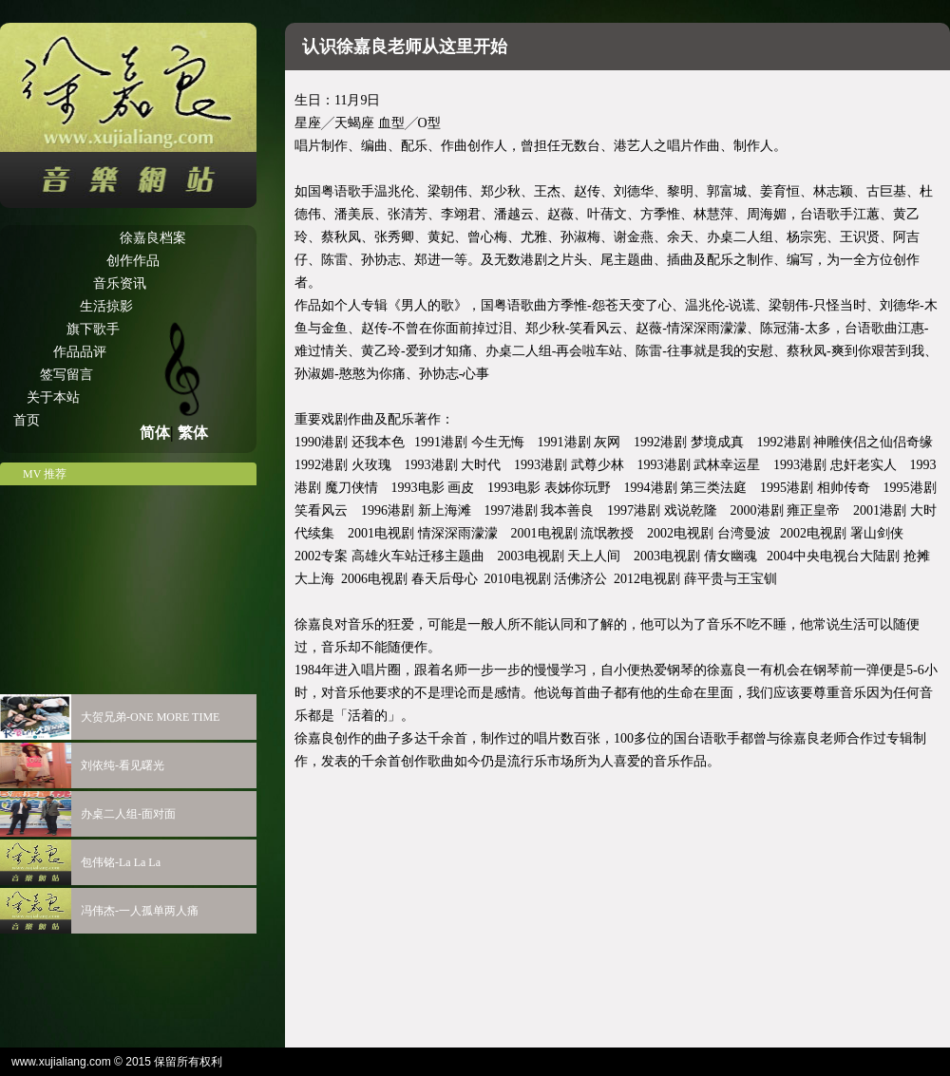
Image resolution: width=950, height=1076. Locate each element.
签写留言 (66, 375)
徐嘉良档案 (153, 238)
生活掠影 (106, 306)
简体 (155, 433)
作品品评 (79, 352)
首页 (26, 420)
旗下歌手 (93, 329)
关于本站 (53, 397)
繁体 (193, 433)
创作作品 (133, 261)
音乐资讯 (119, 283)
